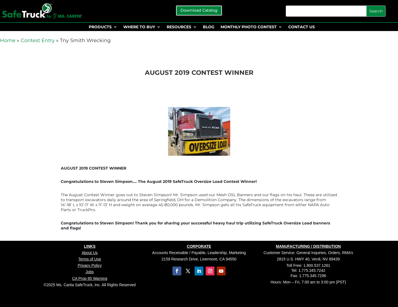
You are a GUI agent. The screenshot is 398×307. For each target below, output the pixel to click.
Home (7, 40)
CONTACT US (301, 27)
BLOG (208, 27)
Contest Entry (38, 40)
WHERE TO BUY (139, 27)
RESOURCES (179, 27)
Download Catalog (199, 10)
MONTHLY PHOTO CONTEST (249, 27)
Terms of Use (89, 259)
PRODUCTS (100, 27)
